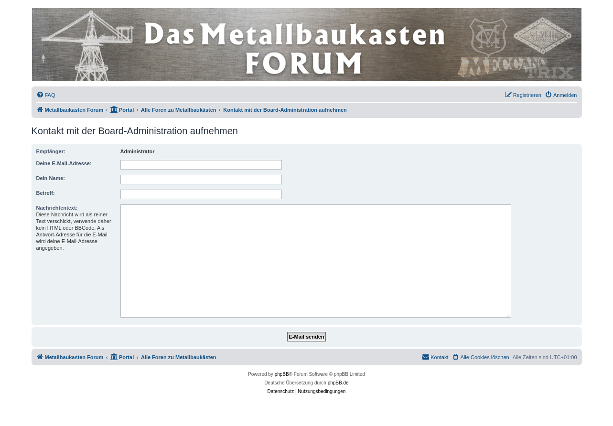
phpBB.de (338, 382)
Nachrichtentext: (57, 208)
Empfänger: (50, 151)
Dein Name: (50, 178)
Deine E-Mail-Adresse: (64, 163)
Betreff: (45, 193)
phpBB (282, 374)
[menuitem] (45, 95)
